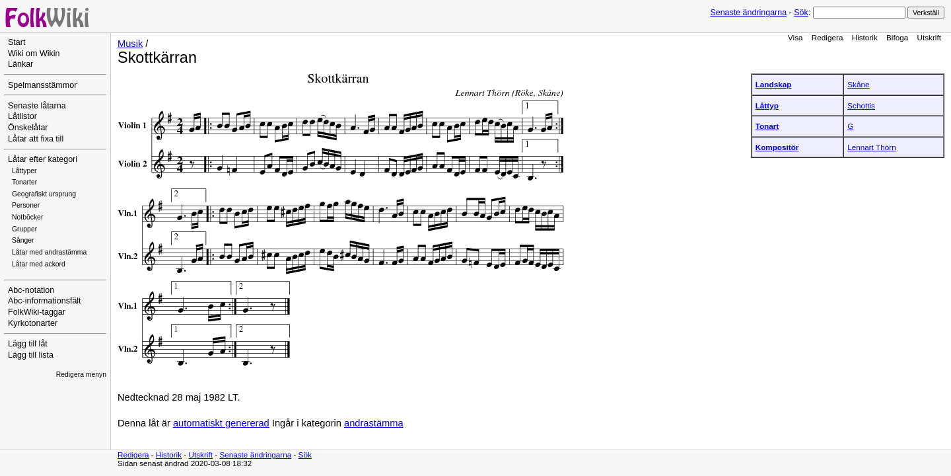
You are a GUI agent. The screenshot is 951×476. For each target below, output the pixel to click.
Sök (801, 12)
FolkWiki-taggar (36, 312)
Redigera (827, 37)
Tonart (767, 126)
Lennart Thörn (871, 147)
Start (16, 42)
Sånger (23, 240)
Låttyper (24, 171)
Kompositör (777, 147)
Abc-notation (31, 290)
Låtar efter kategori (42, 159)
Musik (130, 43)
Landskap (774, 84)
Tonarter (24, 182)
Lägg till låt (28, 343)
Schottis (861, 105)
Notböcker (27, 217)
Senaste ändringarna (748, 12)
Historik (865, 37)
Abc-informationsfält (44, 300)
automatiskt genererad (221, 423)
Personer (26, 205)
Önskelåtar (28, 127)
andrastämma (374, 423)
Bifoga (897, 37)
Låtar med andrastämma (49, 252)
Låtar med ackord (38, 264)
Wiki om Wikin (34, 53)
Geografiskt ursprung (44, 194)
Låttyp (767, 105)
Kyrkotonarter (32, 323)
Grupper (24, 229)
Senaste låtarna (37, 105)
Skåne (858, 84)
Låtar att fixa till (35, 138)
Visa (795, 37)
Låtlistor (22, 116)
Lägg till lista (30, 355)
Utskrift (929, 37)
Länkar (20, 64)
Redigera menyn (81, 374)
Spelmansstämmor (42, 85)
